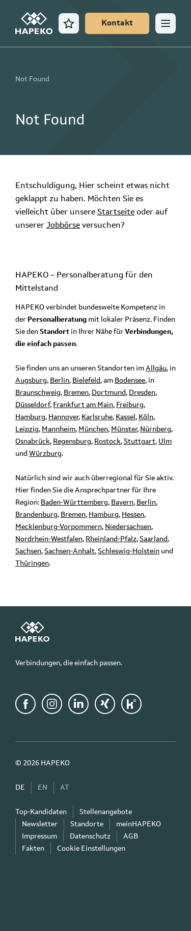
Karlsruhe (97, 417)
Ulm (165, 441)
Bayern (122, 502)
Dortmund (109, 392)
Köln (146, 417)
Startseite (115, 212)
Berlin (59, 380)
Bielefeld (86, 380)
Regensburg (72, 441)
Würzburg (45, 453)
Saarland (154, 539)
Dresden (142, 392)
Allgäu (156, 368)
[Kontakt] (117, 23)
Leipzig (27, 429)
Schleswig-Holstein (128, 551)
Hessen (133, 514)
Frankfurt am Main (83, 405)
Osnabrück (32, 441)
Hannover (63, 417)
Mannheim (58, 429)
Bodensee (130, 380)
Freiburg (130, 405)
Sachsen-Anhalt (69, 551)
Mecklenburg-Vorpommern (58, 527)
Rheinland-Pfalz (111, 539)
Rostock (107, 441)
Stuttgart (139, 441)
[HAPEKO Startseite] (33, 23)
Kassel (125, 417)
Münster (124, 429)
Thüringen (32, 563)
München (93, 429)
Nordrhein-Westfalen (49, 539)
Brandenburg (36, 514)
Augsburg (31, 380)
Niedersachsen (128, 527)
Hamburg (30, 417)
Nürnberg (155, 429)
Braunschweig (38, 392)
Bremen (76, 392)
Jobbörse (63, 226)
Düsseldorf (32, 405)
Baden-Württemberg (74, 502)
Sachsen (28, 551)
